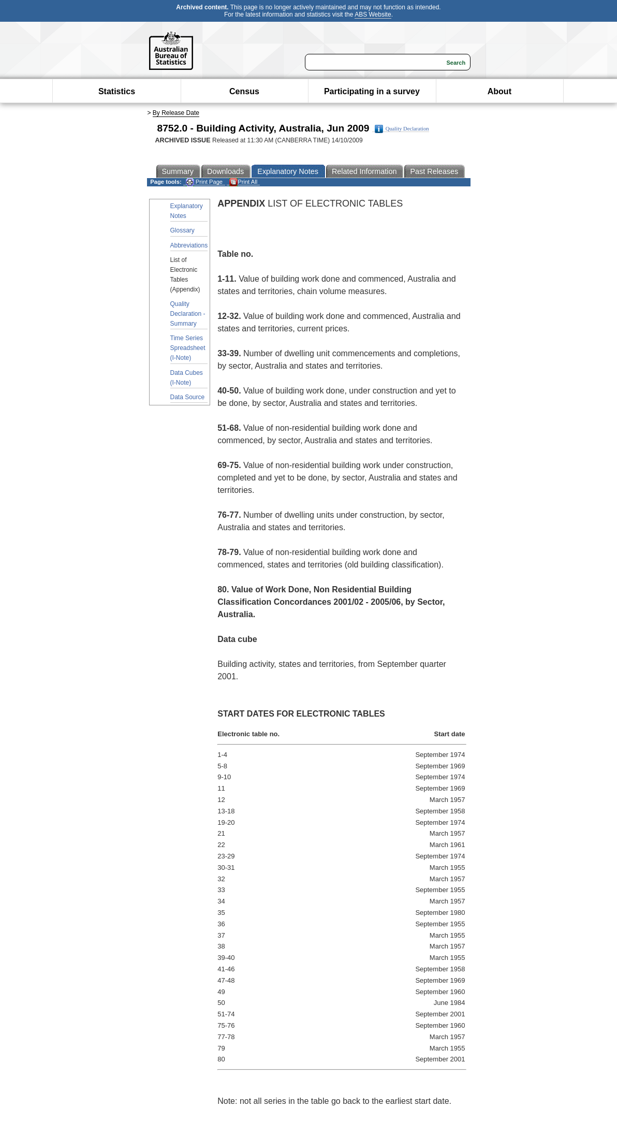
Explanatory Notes (186, 211)
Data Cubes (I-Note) (186, 377)
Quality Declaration (402, 129)
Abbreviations (189, 245)
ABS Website (373, 14)
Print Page (204, 182)
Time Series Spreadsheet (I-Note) (187, 347)
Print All (243, 182)
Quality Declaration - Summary (187, 313)
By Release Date (176, 112)
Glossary (182, 230)
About (499, 91)
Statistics (116, 91)
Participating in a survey (372, 91)
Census (244, 91)
